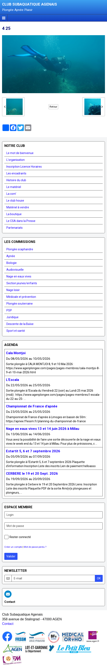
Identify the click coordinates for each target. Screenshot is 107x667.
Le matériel (13, 187)
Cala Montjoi (16, 353)
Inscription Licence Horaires (24, 166)
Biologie (11, 262)
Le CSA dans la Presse (20, 221)
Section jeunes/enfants (21, 283)
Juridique (12, 317)
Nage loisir (13, 290)
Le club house (15, 200)
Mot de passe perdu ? (35, 547)
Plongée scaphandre (19, 249)
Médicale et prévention (21, 296)
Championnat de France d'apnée (31, 406)
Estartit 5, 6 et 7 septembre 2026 (33, 451)
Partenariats (14, 227)
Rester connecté (17, 537)
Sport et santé (15, 330)
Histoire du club (16, 180)
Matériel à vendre (17, 207)
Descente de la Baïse (20, 324)
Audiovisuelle (15, 269)
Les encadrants (16, 173)
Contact (7, 623)
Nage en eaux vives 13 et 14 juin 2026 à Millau (42, 429)
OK (99, 578)
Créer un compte (13, 547)
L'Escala (12, 380)
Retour (53, 106)
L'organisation (15, 159)
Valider (10, 556)
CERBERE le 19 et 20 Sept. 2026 (32, 473)
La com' (11, 193)
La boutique (14, 214)
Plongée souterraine (19, 303)
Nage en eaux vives (18, 276)
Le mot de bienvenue (20, 153)
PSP (9, 310)
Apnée (10, 256)
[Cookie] (8, 658)
